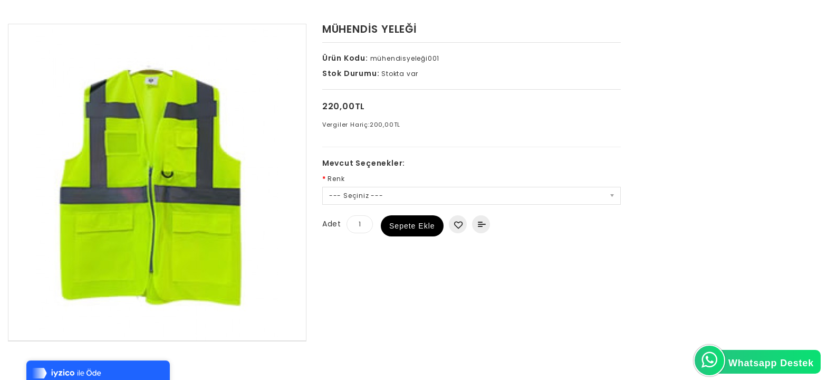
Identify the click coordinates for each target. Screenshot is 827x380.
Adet (331, 223)
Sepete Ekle (412, 226)
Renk (336, 178)
